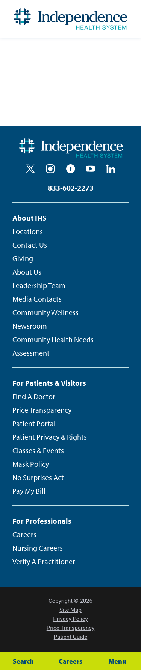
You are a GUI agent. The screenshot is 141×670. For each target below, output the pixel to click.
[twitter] (30, 168)
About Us (26, 271)
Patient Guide (71, 637)
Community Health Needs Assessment (53, 346)
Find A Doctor (33, 396)
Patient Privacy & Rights (49, 437)
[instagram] (50, 168)
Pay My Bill (28, 491)
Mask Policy (30, 464)
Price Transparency (41, 410)
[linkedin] (110, 168)
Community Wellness (45, 312)
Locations (27, 231)
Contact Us (29, 244)
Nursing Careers (37, 548)
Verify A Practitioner (43, 561)
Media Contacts (37, 298)
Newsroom (29, 325)
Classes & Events (38, 450)
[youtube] (90, 168)
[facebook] (70, 168)
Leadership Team (38, 285)
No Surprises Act (38, 477)
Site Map (70, 610)
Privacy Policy (70, 619)
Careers (24, 534)
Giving (22, 258)
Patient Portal (34, 423)
